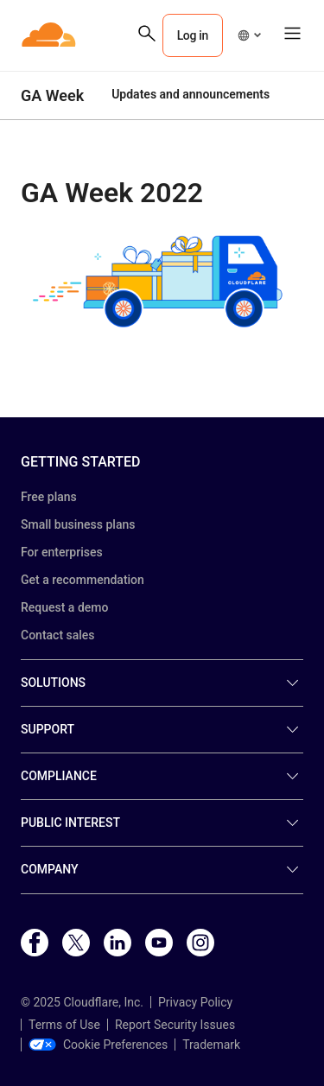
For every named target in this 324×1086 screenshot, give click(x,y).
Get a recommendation (82, 580)
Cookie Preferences (98, 1044)
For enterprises (62, 552)
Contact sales (58, 635)
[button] (249, 35)
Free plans (49, 497)
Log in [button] (192, 35)
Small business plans (78, 524)
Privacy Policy (195, 1002)
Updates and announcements (190, 94)
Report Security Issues (175, 1025)
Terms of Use (64, 1025)
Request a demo (64, 607)
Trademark (211, 1044)
